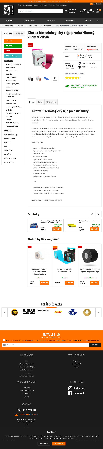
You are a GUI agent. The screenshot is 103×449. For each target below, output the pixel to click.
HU (97, 4)
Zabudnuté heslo (77, 364)
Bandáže (9, 74)
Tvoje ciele (8, 150)
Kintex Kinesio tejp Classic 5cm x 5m (64, 270)
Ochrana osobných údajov (26, 367)
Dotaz (40, 102)
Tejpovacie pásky (12, 90)
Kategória (7, 33)
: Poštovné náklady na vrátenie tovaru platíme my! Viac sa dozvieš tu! (50, 1)
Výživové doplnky (29, 20)
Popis (31, 102)
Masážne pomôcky (12, 126)
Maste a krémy (11, 100)
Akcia (8, 51)
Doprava (26, 396)
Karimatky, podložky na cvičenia (14, 108)
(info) (97, 49)
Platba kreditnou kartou (26, 364)
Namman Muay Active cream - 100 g (88, 222)
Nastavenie (44, 443)
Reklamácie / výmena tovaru (31, 5)
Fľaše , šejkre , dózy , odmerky (13, 85)
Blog (26, 361)
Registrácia (76, 361)
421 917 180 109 (29, 410)
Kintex (75, 47)
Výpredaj (88, 20)
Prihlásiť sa (72, 12)
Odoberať (95, 345)
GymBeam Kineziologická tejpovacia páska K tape (90, 270)
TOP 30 (9, 41)
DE (100, 4)
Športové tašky (11, 104)
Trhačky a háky (11, 80)
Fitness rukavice (11, 71)
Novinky (9, 46)
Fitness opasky (11, 77)
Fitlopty (8, 120)
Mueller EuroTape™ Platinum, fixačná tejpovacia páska (39, 271)
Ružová (90, 57)
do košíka (56, 229)
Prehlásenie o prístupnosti (26, 376)
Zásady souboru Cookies (26, 390)
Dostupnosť (26, 387)
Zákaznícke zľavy (26, 393)
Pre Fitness (51, 20)
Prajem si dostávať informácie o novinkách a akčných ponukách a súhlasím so (53, 340)
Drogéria (7, 154)
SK (91, 4)
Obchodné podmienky (26, 370)
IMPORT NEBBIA (10, 158)
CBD (98, 20)
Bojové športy (70, 20)
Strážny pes (51, 102)
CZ (94, 4)
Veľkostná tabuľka (61, 5)
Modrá (82, 57)
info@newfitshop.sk (29, 414)
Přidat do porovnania (87, 67)
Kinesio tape (10, 96)
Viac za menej (11, 56)
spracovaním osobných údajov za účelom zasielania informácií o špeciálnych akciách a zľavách (74, 340)
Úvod (19, 5)
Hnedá (90, 55)
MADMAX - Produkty (12, 123)
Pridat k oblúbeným (86, 63)
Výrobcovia (52, 5)
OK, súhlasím (58, 443)
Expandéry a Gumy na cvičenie (13, 114)
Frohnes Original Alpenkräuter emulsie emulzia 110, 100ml (51, 222)
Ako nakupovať (26, 373)
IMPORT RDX (9, 162)
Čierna (82, 55)
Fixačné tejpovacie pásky (14, 94)
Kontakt (76, 367)
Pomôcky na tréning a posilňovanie (13, 66)
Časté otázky (43, 5)
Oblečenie (9, 20)
